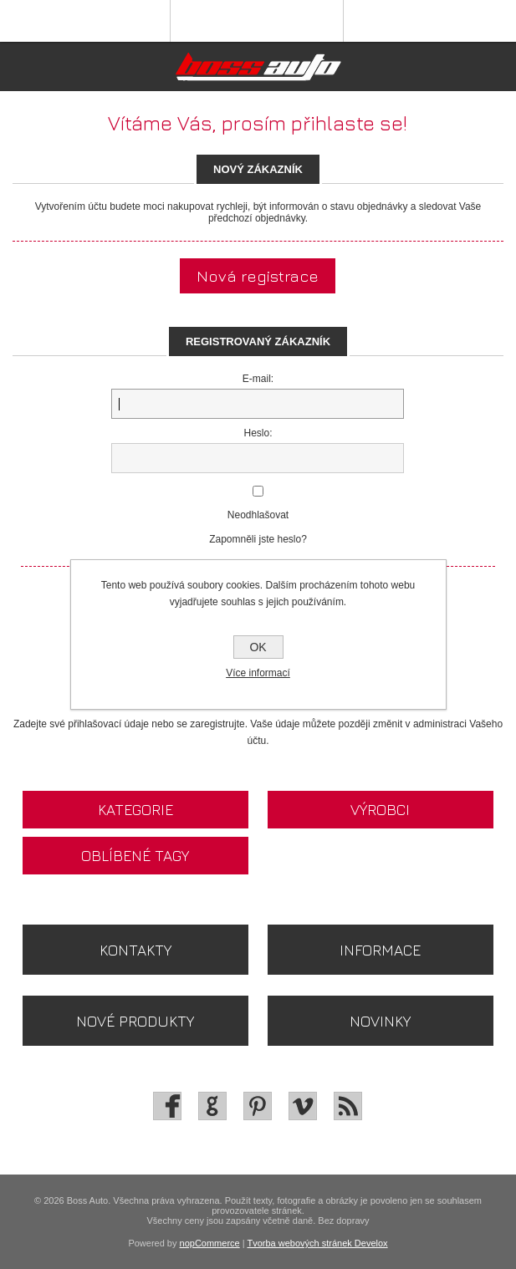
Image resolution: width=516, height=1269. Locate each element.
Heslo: (257, 433)
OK (257, 647)
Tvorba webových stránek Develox (317, 1243)
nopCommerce (210, 1243)
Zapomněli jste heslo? (258, 539)
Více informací (258, 673)
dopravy (352, 1220)
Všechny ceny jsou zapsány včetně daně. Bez (242, 1220)
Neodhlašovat (258, 515)
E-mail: (258, 379)
